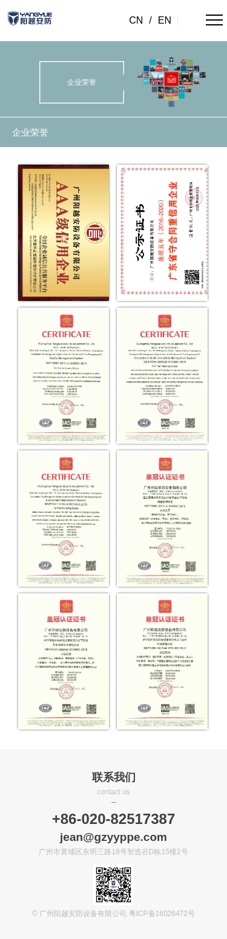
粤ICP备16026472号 (162, 913)
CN (136, 20)
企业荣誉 (30, 132)
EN (164, 20)
